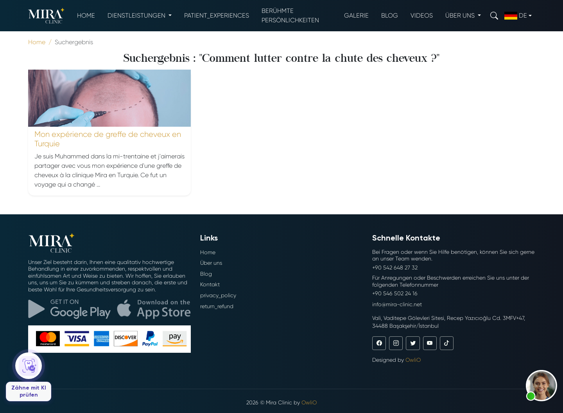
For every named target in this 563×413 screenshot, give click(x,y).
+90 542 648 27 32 (395, 267)
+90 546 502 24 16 (395, 293)
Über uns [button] (460, 15)
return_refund (216, 306)
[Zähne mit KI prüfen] (28, 376)
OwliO (413, 360)
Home (86, 15)
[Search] (494, 15)
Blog (389, 15)
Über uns (211, 263)
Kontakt (210, 284)
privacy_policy (218, 295)
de (515, 16)
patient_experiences (216, 15)
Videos (422, 15)
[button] (541, 385)
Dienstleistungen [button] (137, 15)
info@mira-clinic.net (397, 304)
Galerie (356, 15)
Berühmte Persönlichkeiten (290, 15)
